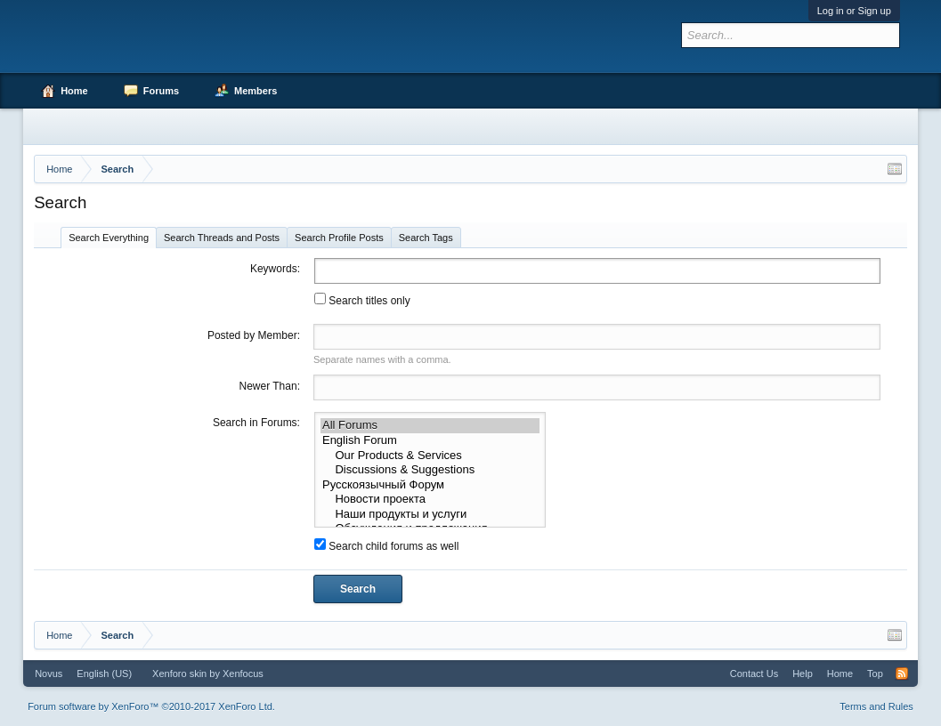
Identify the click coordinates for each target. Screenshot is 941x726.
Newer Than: (269, 386)
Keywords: (275, 268)
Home (74, 90)
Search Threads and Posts (222, 237)
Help (802, 673)
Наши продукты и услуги (430, 514)
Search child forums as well (386, 546)
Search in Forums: (256, 422)
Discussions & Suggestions (430, 470)
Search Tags (426, 237)
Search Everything (109, 237)
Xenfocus (243, 673)
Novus (48, 673)
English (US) (104, 673)
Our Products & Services (430, 456)
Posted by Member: (253, 335)
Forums (161, 90)
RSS (902, 673)
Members (255, 90)
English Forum (430, 440)
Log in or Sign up (854, 10)
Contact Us (754, 673)
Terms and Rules (876, 706)
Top (875, 673)
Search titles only (362, 300)
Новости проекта (430, 499)
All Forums (430, 425)
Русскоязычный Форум (430, 485)
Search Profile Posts (339, 237)
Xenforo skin (179, 673)
